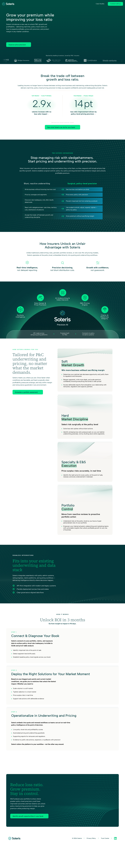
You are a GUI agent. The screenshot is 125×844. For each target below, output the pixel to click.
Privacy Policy (91, 838)
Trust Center (105, 838)
